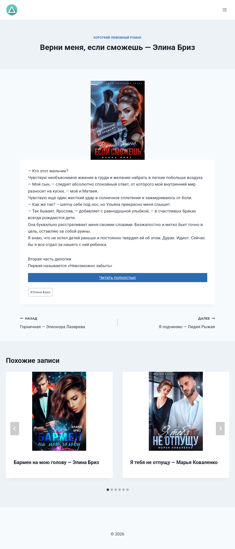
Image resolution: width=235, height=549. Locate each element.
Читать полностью (117, 277)
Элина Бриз (40, 292)
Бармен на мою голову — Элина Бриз (56, 462)
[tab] (108, 489)
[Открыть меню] (224, 10)
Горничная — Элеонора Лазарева (66, 322)
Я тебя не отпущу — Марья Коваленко (174, 462)
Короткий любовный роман (117, 37)
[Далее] (220, 428)
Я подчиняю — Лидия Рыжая (168, 322)
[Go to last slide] (14, 428)
